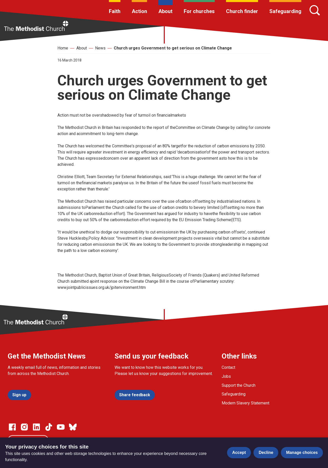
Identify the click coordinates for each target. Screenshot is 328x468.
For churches (199, 11)
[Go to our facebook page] (12, 427)
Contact (228, 367)
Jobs (226, 376)
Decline (266, 452)
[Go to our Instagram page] (24, 427)
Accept (239, 452)
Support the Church (238, 385)
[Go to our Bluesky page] (72, 427)
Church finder (242, 11)
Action (139, 11)
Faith (114, 11)
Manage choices (302, 452)
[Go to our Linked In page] (36, 427)
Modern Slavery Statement (245, 403)
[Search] (315, 10)
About (165, 11)
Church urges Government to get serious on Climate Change (173, 48)
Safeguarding (285, 11)
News (100, 48)
